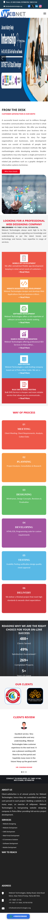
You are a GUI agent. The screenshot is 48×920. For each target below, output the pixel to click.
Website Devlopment (10, 828)
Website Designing (9, 824)
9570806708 (33, 227)
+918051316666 (18, 916)
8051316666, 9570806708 (24, 780)
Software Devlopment (10, 843)
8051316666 (6, 227)
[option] (18, 696)
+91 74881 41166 (34, 778)
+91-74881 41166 (20, 227)
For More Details (10, 171)
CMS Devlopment (9, 832)
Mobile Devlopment (9, 847)
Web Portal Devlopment (11, 836)
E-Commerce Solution (10, 839)
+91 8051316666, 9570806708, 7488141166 (23, 2)
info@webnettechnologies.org (13, 6)
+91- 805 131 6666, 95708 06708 (20, 902)
